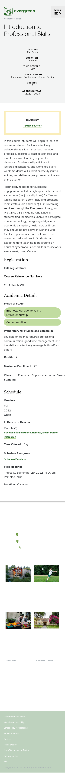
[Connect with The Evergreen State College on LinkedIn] (42, 558)
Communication (16, 322)
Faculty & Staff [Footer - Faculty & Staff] (14, 691)
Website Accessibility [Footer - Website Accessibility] (14, 722)
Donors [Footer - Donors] (10, 696)
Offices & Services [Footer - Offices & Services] (46, 676)
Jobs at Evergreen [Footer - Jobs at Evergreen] (46, 696)
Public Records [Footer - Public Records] (11, 733)
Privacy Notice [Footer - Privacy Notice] (11, 756)
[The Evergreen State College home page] (32, 520)
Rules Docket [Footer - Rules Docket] (10, 744)
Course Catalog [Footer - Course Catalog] (44, 681)
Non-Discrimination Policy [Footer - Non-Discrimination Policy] (16, 750)
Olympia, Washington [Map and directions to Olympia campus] (32, 534)
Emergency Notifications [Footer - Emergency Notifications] (16, 728)
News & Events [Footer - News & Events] (44, 691)
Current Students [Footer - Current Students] (15, 665)
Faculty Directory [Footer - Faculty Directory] (45, 670)
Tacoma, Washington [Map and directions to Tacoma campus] (32, 541)
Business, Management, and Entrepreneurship (23, 313)
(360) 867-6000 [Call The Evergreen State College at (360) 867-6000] (32, 547)
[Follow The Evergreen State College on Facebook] (22, 558)
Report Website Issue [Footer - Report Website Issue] (14, 716)
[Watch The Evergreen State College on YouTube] (29, 558)
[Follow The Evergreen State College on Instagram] (35, 558)
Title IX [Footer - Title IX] (7, 761)
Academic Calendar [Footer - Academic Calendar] (47, 686)
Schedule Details (13, 459)
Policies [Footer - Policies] (7, 739)
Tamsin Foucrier (32, 125)
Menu (57, 10)
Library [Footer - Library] (39, 665)
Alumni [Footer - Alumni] (10, 701)
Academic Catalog (12, 18)
